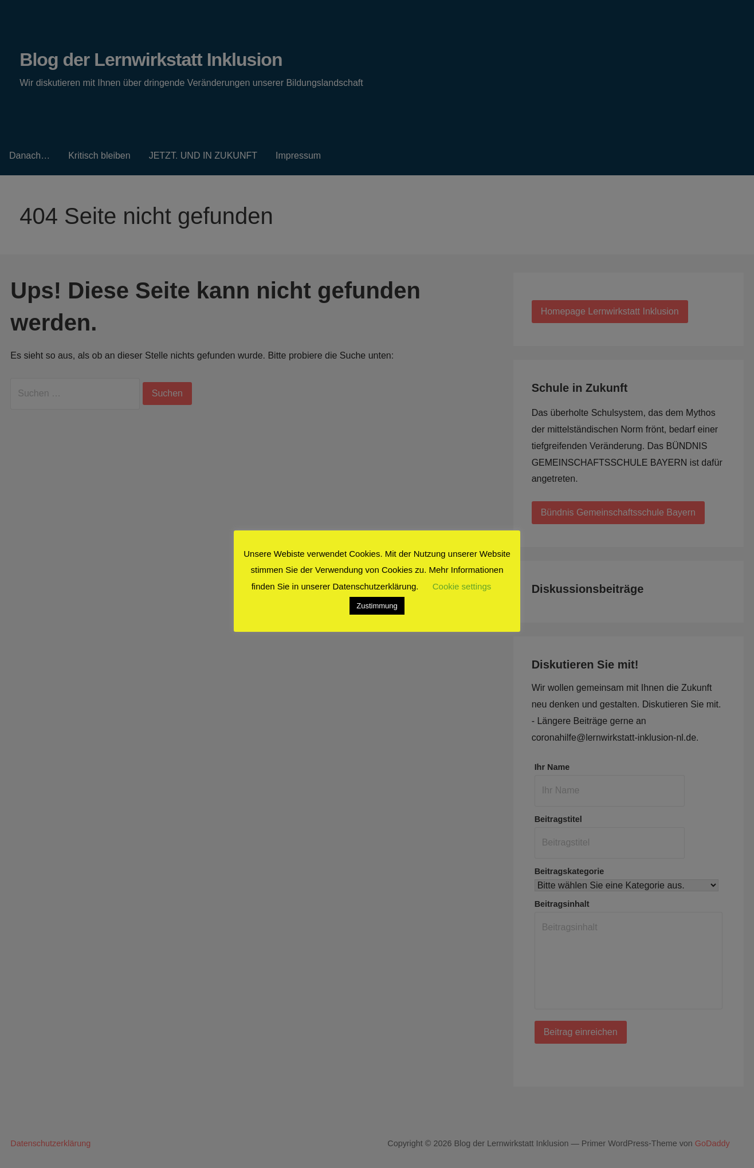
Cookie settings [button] (462, 586)
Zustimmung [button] (377, 605)
